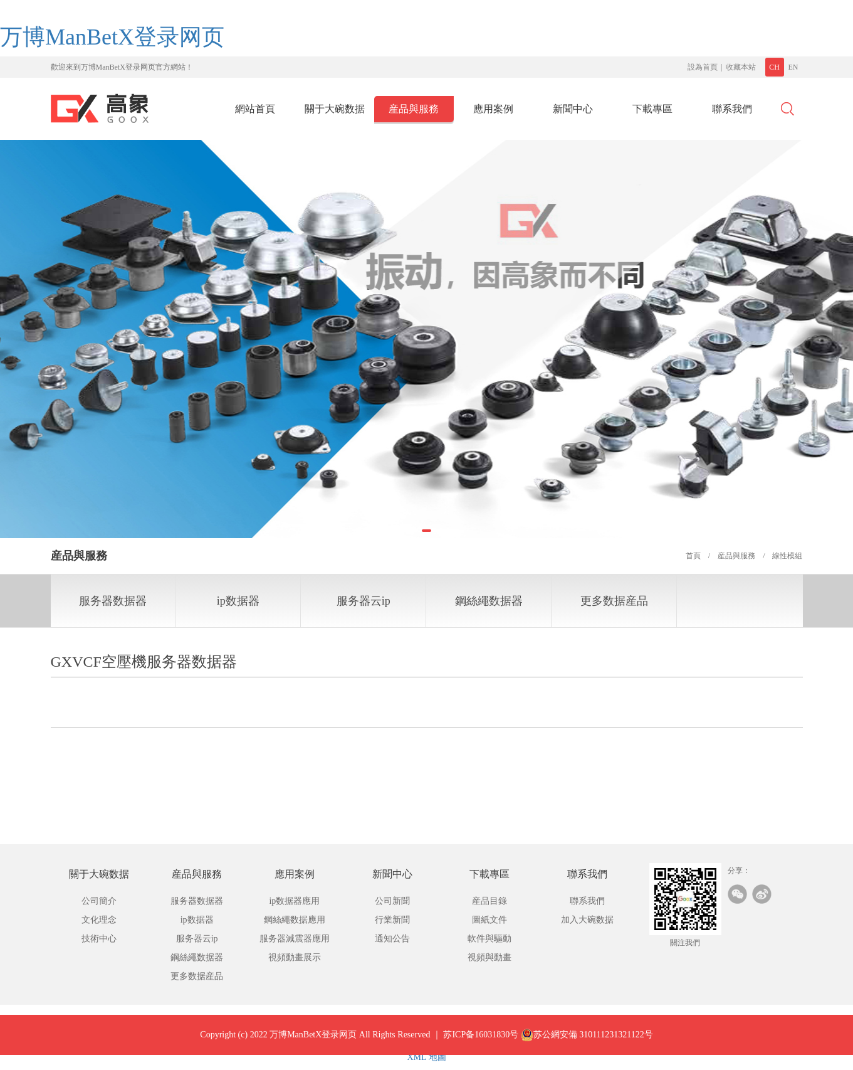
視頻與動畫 (489, 957)
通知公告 (392, 938)
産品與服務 (414, 108)
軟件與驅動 (489, 938)
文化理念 (99, 919)
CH (774, 67)
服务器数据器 (113, 601)
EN (793, 67)
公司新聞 (392, 901)
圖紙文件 (489, 919)
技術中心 (99, 938)
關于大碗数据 (335, 108)
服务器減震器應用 (294, 938)
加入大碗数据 (587, 919)
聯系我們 (732, 108)
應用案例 (493, 108)
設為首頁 (703, 67)
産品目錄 (489, 901)
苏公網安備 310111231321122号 (587, 1044)
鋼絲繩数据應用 (294, 919)
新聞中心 (573, 108)
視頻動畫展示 (294, 957)
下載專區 (652, 108)
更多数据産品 (614, 601)
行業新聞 (392, 919)
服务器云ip (363, 601)
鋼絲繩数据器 (489, 601)
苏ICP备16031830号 (480, 1044)
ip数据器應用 (294, 901)
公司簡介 (99, 901)
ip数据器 (238, 601)
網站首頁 (255, 108)
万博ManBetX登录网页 (112, 37)
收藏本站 (741, 67)
